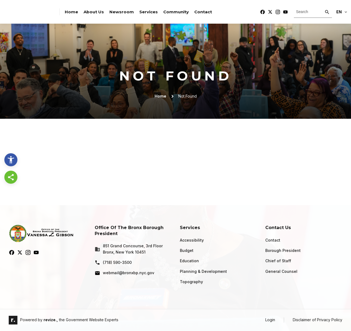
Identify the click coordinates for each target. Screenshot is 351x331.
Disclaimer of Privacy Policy (317, 319)
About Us (94, 11)
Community (176, 11)
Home (71, 11)
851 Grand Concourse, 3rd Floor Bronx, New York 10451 (129, 248)
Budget (186, 250)
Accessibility (192, 240)
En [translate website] (341, 12)
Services (148, 11)
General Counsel (281, 271)
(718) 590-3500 (113, 262)
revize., (51, 319)
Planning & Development (203, 271)
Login (270, 319)
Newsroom (121, 11)
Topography (191, 281)
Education (189, 260)
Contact (203, 11)
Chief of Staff (278, 260)
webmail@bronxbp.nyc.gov (124, 273)
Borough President (283, 250)
